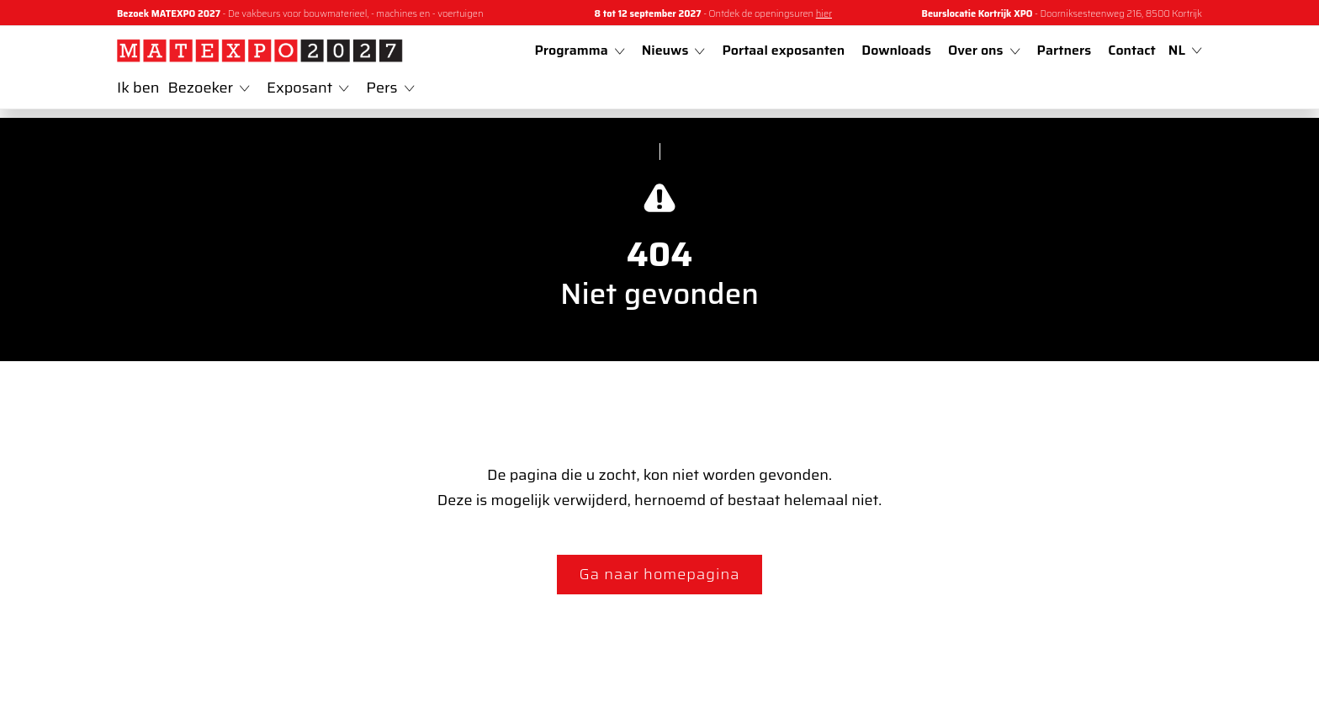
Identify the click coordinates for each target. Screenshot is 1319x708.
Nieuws (674, 50)
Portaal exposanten (783, 50)
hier (824, 14)
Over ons (984, 50)
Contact (1132, 50)
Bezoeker (209, 87)
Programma (579, 50)
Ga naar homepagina (660, 574)
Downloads (896, 50)
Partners (1064, 50)
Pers (390, 87)
